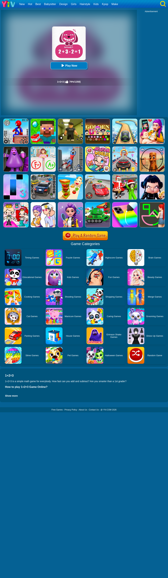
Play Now (68, 65)
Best (38, 4)
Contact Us (94, 410)
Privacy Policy (71, 410)
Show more (11, 395)
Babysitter (50, 4)
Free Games (57, 410)
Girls (73, 4)
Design (63, 4)
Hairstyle (85, 4)
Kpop (105, 4)
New (22, 4)
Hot (30, 4)
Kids (96, 4)
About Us (83, 410)
